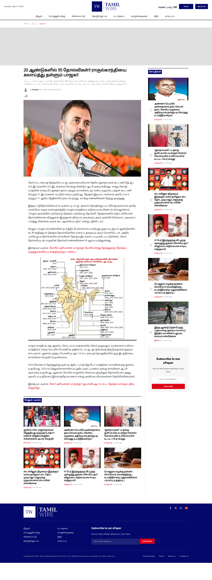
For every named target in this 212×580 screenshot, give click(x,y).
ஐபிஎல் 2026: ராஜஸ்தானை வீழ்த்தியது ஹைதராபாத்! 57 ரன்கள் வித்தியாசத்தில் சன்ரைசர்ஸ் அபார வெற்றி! (39, 434)
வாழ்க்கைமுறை (139, 16)
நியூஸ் (39, 16)
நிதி (156, 16)
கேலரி (186, 6)
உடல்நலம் (119, 16)
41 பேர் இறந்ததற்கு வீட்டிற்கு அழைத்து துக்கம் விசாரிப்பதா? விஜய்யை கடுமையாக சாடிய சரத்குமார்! (81, 476)
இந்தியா (157, 340)
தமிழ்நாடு (68, 443)
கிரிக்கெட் (28, 443)
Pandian (35, 90)
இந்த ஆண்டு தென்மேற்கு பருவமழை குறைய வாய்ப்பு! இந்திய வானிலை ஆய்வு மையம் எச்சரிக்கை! (169, 332)
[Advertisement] (106, 46)
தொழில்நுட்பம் (99, 16)
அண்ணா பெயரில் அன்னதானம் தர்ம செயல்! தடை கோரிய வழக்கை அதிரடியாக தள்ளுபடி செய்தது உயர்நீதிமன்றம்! (82, 434)
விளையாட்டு (78, 16)
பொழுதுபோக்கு (57, 16)
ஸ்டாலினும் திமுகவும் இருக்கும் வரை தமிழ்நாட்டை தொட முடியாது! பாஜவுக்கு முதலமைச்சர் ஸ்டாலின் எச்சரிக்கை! (41, 477)
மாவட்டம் (169, 16)
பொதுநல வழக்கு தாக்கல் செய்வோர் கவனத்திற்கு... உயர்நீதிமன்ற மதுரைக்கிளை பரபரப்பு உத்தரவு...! (120, 476)
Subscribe (168, 386)
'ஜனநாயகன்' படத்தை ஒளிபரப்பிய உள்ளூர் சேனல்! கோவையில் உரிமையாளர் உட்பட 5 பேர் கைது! (120, 434)
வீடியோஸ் (202, 6)
